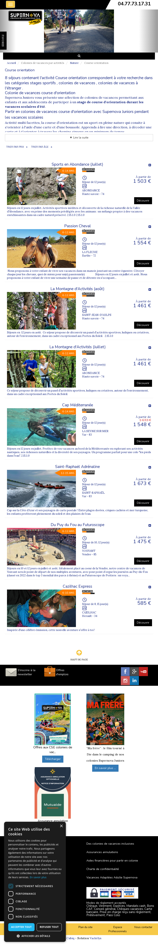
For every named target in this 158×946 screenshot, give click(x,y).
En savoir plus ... (105, 768)
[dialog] (35, 882)
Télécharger (53, 759)
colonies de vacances (77, 83)
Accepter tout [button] (21, 927)
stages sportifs (43, 83)
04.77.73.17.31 (134, 3)
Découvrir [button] (143, 201)
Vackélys (95, 938)
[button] (35, 936)
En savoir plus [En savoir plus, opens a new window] (38, 877)
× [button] (61, 826)
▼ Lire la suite (79, 137)
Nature (74, 63)
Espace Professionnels (117, 929)
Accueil (11, 63)
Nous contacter (143, 927)
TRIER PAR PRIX (15, 147)
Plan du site (85, 927)
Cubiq (70, 938)
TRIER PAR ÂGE (40, 147)
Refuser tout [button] (49, 927)
